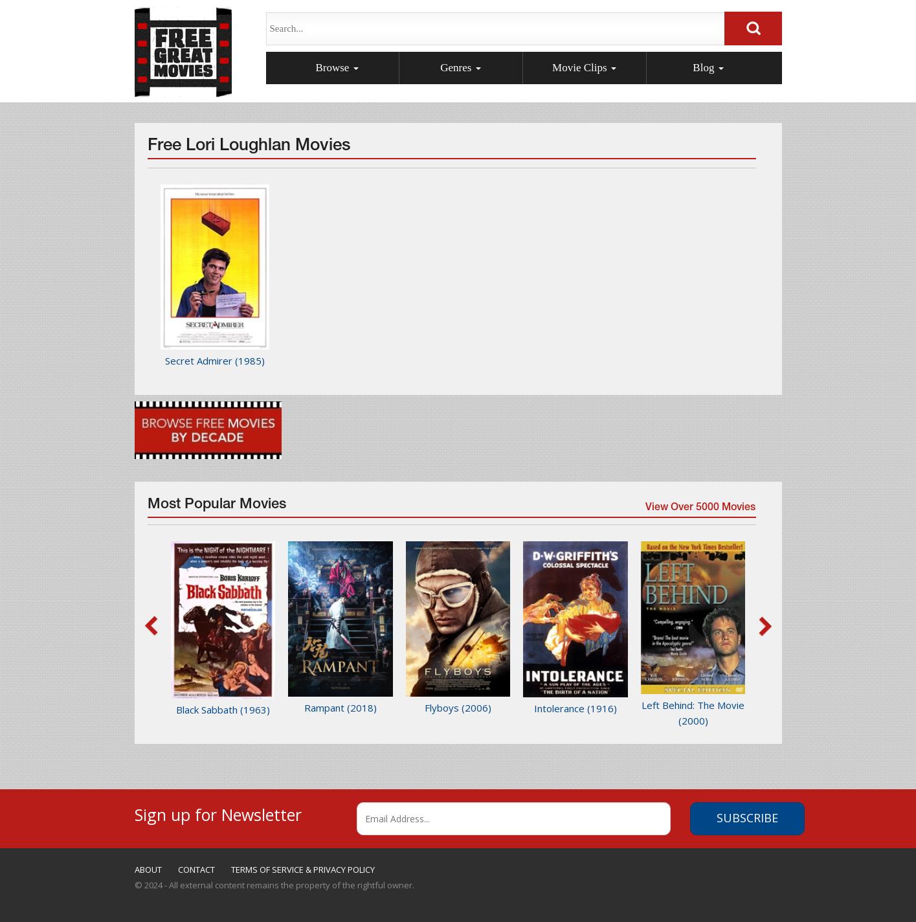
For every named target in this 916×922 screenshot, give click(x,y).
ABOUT (148, 869)
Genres (460, 68)
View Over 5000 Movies (700, 509)
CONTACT (196, 869)
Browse (336, 68)
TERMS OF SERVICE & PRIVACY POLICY (303, 869)
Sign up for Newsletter (218, 813)
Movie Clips (584, 68)
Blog (708, 68)
